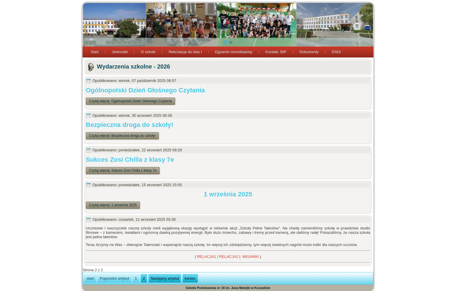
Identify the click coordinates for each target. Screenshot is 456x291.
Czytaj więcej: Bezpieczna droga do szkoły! (122, 136)
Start (95, 52)
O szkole (148, 52)
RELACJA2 (228, 256)
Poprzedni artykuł (114, 278)
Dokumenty (309, 52)
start (90, 278)
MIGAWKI (251, 256)
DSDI (336, 52)
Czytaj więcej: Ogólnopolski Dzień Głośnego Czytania (130, 101)
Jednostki (120, 52)
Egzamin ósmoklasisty (233, 52)
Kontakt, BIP (276, 52)
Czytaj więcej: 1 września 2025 (113, 205)
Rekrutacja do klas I (185, 52)
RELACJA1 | (208, 256)
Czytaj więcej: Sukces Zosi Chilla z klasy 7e (122, 170)
